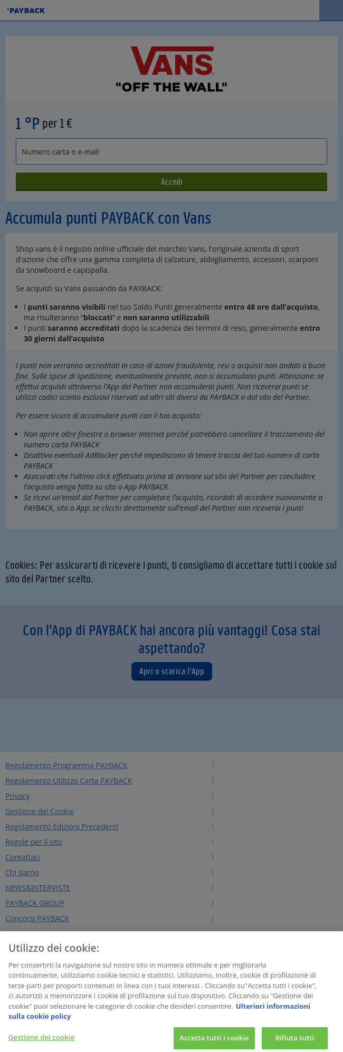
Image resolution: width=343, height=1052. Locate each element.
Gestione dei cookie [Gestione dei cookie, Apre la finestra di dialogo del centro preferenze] (41, 1041)
